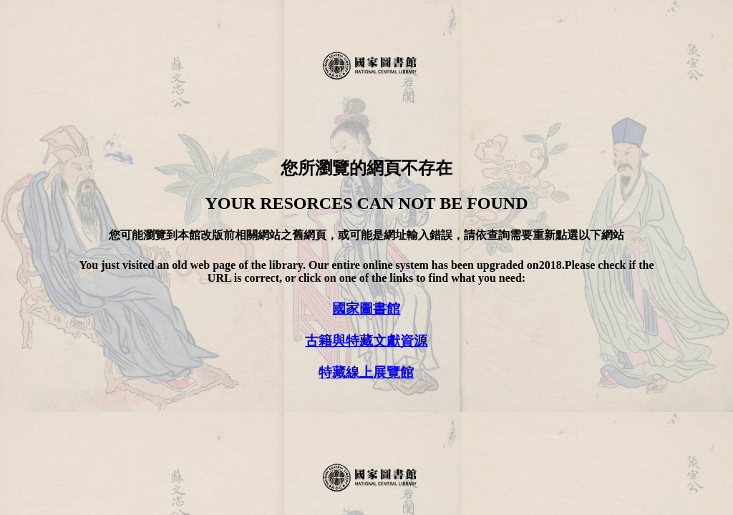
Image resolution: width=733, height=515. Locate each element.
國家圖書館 (366, 308)
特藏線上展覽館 (366, 372)
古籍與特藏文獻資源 (366, 340)
